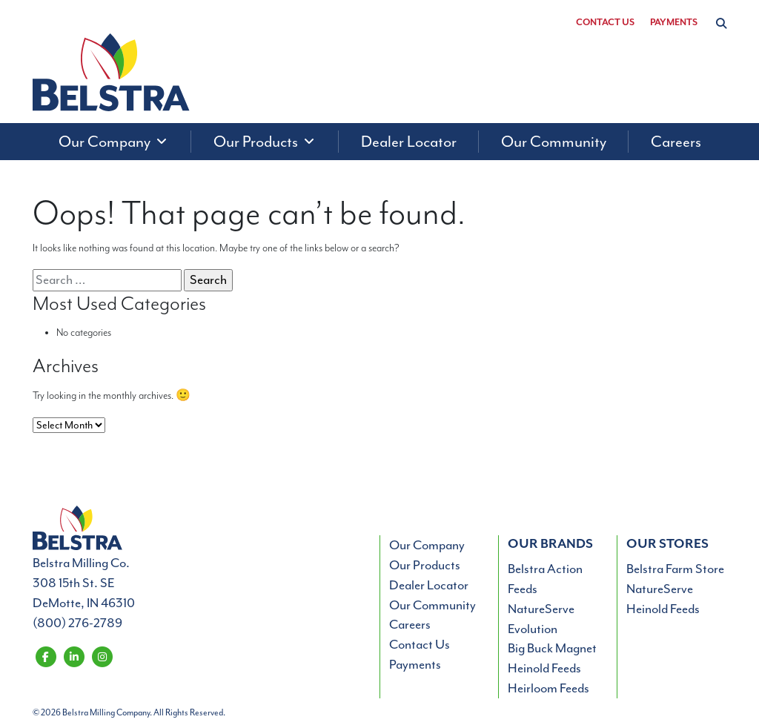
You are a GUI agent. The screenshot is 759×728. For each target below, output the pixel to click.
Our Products (424, 565)
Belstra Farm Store (675, 568)
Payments (673, 22)
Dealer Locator (428, 585)
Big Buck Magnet (552, 648)
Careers (410, 624)
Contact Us (605, 22)
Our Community (432, 605)
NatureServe (541, 608)
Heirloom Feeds (548, 688)
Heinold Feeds (544, 668)
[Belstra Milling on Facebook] (46, 655)
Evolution (532, 629)
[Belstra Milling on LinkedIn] (74, 655)
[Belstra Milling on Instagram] (102, 655)
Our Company (427, 545)
